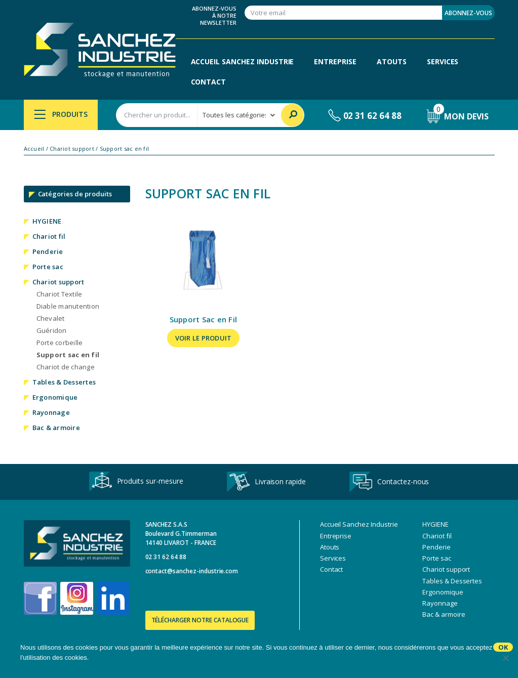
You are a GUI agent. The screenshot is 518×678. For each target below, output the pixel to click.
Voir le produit (203, 338)
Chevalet (50, 318)
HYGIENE (47, 221)
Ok (503, 647)
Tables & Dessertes (64, 382)
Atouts (392, 61)
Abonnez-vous (468, 13)
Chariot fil (49, 236)
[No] (505, 658)
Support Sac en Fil (203, 319)
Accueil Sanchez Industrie (242, 61)
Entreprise (335, 61)
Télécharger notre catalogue (200, 620)
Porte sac (47, 266)
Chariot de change (65, 366)
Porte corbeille (59, 342)
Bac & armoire (56, 427)
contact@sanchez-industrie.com (191, 571)
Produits (61, 114)
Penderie (47, 251)
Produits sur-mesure (136, 482)
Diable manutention (68, 306)
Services (443, 61)
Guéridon (51, 330)
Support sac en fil (68, 354)
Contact (208, 82)
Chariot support (72, 148)
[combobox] (156, 115)
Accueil (34, 148)
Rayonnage (51, 412)
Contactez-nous (389, 482)
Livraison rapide (266, 482)
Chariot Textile (59, 294)
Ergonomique (55, 397)
